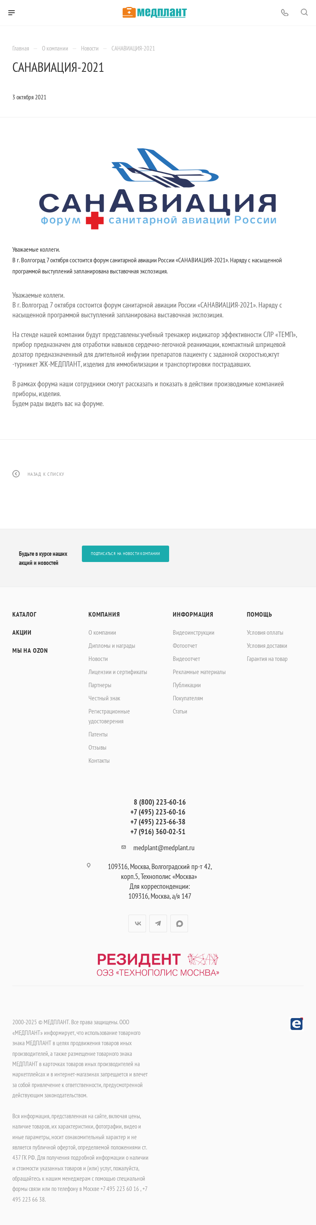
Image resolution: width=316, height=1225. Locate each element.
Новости (98, 658)
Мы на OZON (30, 650)
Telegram (158, 923)
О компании (102, 632)
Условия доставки (267, 645)
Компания (104, 614)
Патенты (98, 734)
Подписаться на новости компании (125, 553)
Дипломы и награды (111, 645)
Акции (22, 632)
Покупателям (188, 698)
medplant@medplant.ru (164, 847)
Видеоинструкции (193, 632)
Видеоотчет (186, 658)
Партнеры (100, 685)
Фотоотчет (185, 645)
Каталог (24, 614)
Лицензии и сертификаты (117, 672)
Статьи (180, 711)
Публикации (187, 685)
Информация (193, 614)
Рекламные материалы (199, 672)
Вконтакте (137, 923)
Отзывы (97, 747)
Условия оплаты (265, 632)
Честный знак (104, 698)
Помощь (259, 614)
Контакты (99, 760)
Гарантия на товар (267, 658)
